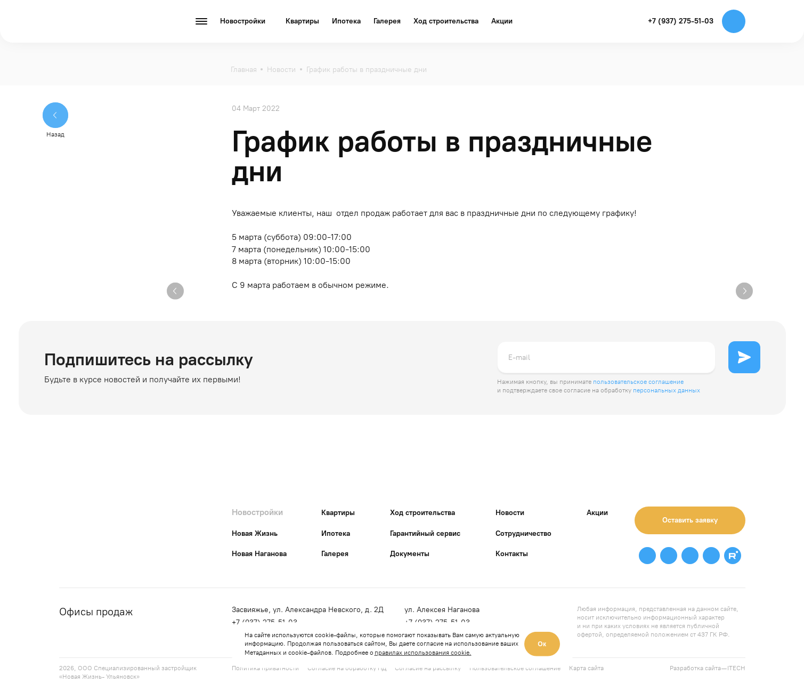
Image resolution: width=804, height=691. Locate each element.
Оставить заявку (690, 520)
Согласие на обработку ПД (346, 668)
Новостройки (257, 512)
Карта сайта (586, 668)
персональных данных (666, 390)
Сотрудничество (523, 533)
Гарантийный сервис (425, 533)
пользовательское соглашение (638, 381)
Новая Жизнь (255, 533)
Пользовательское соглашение (515, 668)
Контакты (512, 553)
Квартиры (302, 21)
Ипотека (346, 21)
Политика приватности (265, 668)
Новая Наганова (259, 553)
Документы (409, 553)
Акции (502, 21)
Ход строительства (445, 21)
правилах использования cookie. (423, 652)
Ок (542, 644)
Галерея (387, 21)
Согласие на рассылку (428, 668)
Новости (510, 512)
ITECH (736, 668)
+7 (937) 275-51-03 (680, 21)
